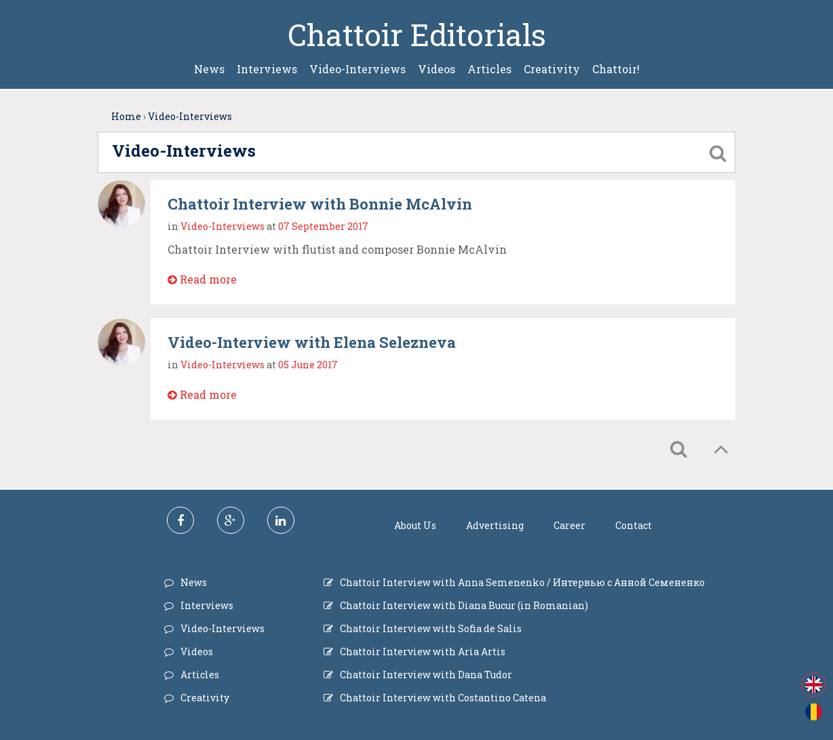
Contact (633, 525)
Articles (489, 69)
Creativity (552, 69)
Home (126, 116)
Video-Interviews (357, 69)
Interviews (267, 69)
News (209, 69)
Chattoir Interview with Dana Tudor (426, 674)
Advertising (495, 525)
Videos (436, 69)
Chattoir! (616, 69)
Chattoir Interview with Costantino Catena (443, 697)
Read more (202, 279)
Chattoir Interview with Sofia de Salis (431, 628)
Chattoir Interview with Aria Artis (422, 651)
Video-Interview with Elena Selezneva (312, 342)
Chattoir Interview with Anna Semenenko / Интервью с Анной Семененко (522, 582)
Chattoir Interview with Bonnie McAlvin (320, 204)
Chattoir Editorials (417, 34)
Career (569, 525)
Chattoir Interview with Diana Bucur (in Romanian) (464, 605)
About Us (415, 525)
